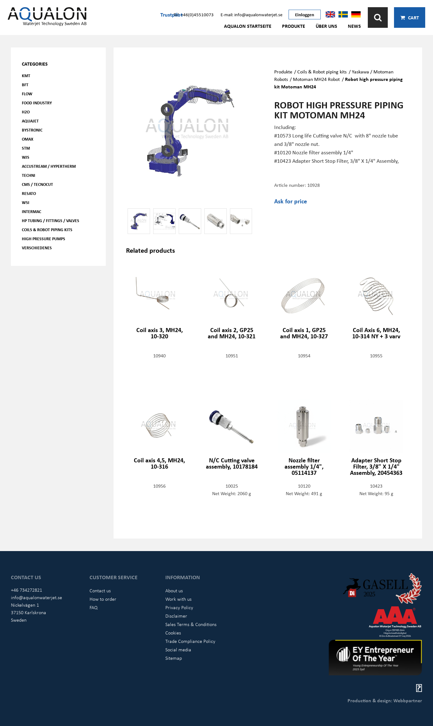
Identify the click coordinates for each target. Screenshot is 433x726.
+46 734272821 (26, 589)
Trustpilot (171, 14)
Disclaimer (176, 615)
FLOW (27, 94)
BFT (25, 84)
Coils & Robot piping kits (47, 229)
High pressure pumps (43, 238)
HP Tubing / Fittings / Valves (50, 220)
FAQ (94, 607)
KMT (26, 75)
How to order (103, 598)
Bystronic (32, 130)
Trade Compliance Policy (190, 641)
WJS (25, 157)
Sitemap (173, 657)
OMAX (27, 139)
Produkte (293, 25)
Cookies (173, 632)
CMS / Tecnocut (37, 184)
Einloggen (304, 14)
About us (174, 590)
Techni (28, 175)
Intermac (31, 211)
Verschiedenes (37, 248)
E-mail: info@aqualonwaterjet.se (251, 14)
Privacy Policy (179, 607)
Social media (178, 649)
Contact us (100, 590)
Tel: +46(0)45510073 (194, 14)
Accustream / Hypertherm (49, 166)
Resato (29, 193)
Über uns (326, 25)
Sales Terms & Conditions (190, 624)
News (354, 25)
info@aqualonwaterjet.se (36, 597)
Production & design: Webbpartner (385, 700)
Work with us (178, 598)
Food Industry (37, 103)
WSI (25, 202)
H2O (26, 112)
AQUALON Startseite (247, 25)
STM (26, 148)
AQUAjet (30, 121)
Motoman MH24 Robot (316, 79)
